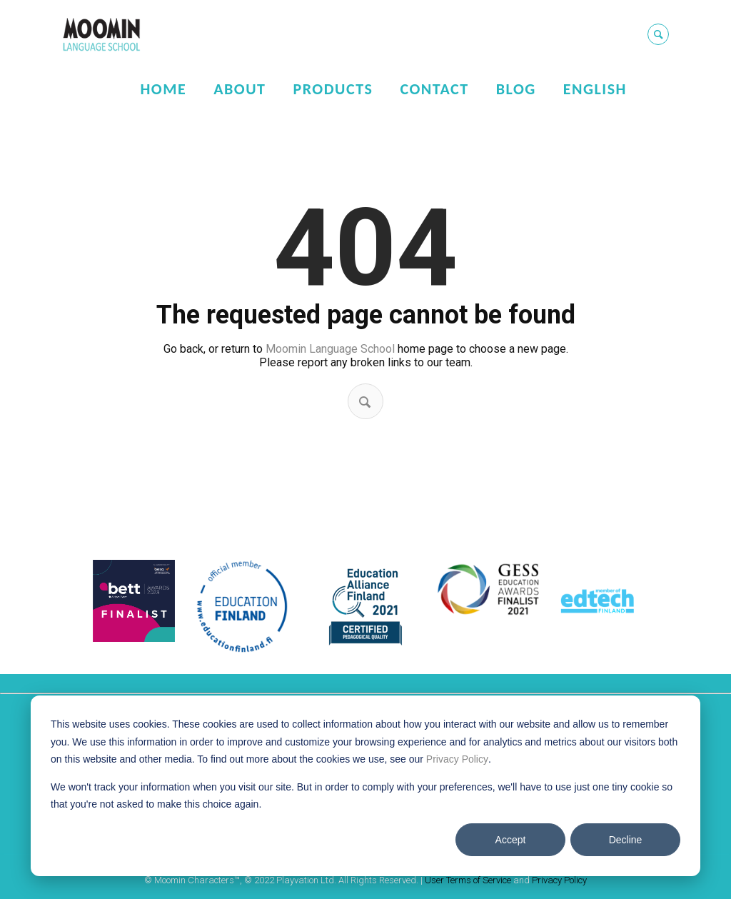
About (239, 89)
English (595, 89)
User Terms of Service (468, 880)
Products (333, 89)
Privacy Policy (457, 759)
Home (163, 89)
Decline (625, 839)
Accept (510, 839)
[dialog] (365, 785)
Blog (516, 89)
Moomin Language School (330, 349)
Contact (434, 89)
